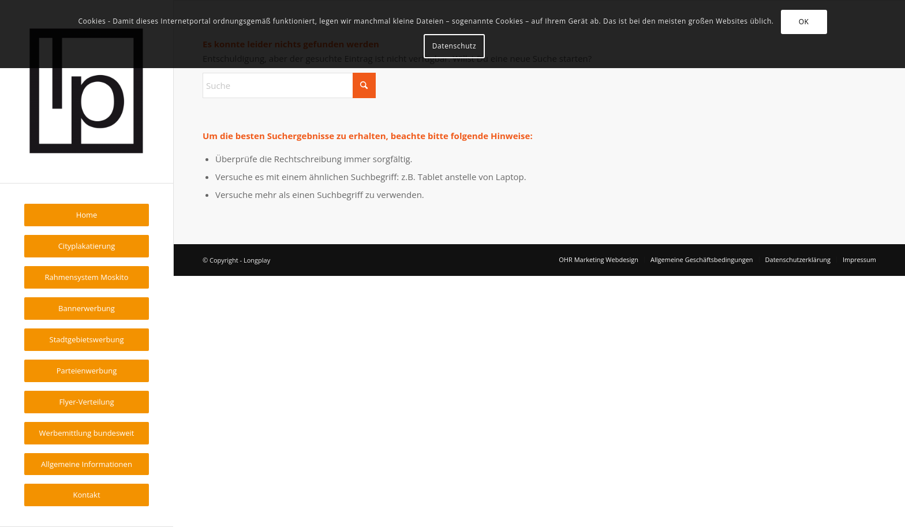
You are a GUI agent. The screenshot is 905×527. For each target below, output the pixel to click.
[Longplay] (86, 91)
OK (804, 22)
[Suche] (289, 85)
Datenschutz (454, 46)
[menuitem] (87, 215)
